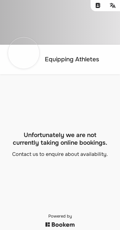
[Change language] (112, 5)
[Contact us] (98, 5)
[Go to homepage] (55, 59)
